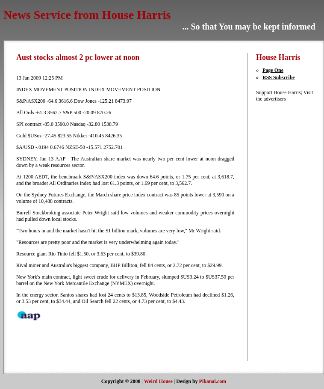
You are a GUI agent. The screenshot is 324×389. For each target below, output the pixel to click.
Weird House (158, 381)
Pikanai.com (213, 381)
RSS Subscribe (278, 77)
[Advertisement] (281, 230)
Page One (272, 70)
